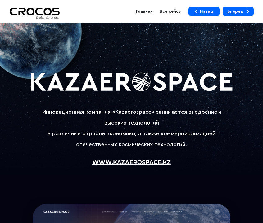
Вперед (238, 11)
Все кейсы (171, 11)
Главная (144, 11)
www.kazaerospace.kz (131, 162)
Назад (204, 11)
